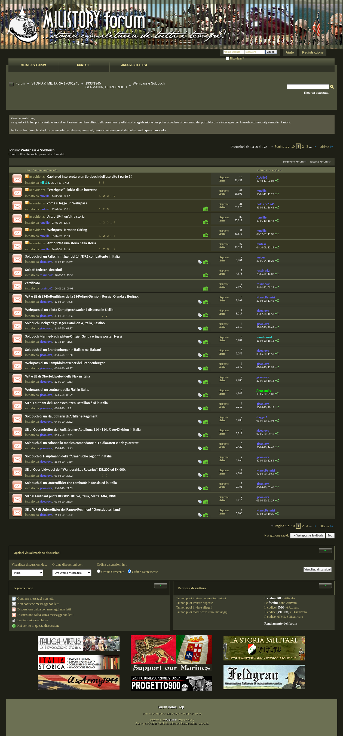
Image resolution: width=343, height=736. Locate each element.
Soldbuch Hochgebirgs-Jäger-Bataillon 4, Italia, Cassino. (65, 323)
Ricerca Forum (319, 161)
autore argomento (46, 169)
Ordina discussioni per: (67, 564)
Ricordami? (235, 58)
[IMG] (281, 607)
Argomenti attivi (134, 65)
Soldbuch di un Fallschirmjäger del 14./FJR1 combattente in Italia (72, 256)
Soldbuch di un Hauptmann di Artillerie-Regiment (61, 416)
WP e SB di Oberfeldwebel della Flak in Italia (57, 376)
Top (330, 535)
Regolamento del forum (280, 623)
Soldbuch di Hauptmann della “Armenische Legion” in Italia (68, 456)
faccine (273, 603)
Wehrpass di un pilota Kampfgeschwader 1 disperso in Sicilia (69, 310)
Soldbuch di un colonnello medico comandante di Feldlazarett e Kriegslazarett (82, 443)
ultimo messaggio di (269, 169)
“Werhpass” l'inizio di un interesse (72, 190)
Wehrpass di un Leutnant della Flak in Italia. (57, 390)
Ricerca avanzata (316, 92)
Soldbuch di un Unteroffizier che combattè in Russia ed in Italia (71, 483)
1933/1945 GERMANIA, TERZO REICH (106, 85)
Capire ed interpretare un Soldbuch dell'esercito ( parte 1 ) (89, 176)
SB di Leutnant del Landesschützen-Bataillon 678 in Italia (66, 403)
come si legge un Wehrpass (67, 203)
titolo (29, 169)
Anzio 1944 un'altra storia (65, 216)
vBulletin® (171, 720)
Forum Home (167, 707)
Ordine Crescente (110, 571)
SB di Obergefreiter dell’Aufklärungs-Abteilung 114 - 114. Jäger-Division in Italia (83, 430)
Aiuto (290, 52)
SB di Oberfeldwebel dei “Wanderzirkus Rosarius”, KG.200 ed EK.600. (75, 469)
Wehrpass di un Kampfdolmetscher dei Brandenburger (65, 363)
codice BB (274, 598)
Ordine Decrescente (143, 571)
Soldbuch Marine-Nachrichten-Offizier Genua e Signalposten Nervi (73, 336)
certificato (32, 283)
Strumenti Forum (293, 161)
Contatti (83, 65)
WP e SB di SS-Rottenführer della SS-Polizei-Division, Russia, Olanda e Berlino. (82, 296)
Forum (20, 83)
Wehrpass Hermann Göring (67, 230)
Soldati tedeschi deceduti (43, 270)
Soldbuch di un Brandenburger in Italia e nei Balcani (63, 350)
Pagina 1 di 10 (285, 146)
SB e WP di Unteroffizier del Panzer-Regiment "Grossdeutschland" (73, 509)
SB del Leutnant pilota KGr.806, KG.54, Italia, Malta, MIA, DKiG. (71, 496)
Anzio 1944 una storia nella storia (71, 243)
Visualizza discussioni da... (29, 564)
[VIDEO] (283, 612)
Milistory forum (33, 65)
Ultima (326, 147)
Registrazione (313, 52)
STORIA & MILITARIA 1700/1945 (55, 83)
